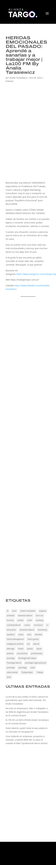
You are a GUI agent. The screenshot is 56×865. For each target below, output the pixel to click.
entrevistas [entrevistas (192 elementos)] (42, 630)
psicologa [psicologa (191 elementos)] (11, 658)
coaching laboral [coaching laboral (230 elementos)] (14, 625)
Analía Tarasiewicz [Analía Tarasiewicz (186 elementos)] (28, 611)
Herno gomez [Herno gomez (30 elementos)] (33, 639)
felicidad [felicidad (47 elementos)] (38, 634)
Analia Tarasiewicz (18, 77)
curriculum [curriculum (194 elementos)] (38, 625)
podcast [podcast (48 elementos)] (10, 653)
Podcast (9, 81)
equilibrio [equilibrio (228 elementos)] (11, 634)
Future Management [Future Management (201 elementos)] (15, 639)
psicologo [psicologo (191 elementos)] (11, 667)
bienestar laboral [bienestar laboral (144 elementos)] (25, 615)
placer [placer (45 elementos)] (39, 648)
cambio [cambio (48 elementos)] (20, 620)
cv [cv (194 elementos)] (47, 625)
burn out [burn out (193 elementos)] (39, 615)
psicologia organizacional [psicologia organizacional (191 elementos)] (35, 663)
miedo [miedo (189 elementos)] (20, 648)
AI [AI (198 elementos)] (8, 611)
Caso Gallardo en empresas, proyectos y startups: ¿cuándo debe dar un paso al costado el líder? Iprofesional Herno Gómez (27, 740)
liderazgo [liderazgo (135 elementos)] (10, 648)
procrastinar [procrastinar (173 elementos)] (22, 653)
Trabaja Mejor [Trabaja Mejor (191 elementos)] (27, 672)
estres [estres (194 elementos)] (20, 634)
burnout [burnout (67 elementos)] (10, 620)
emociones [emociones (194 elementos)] (11, 630)
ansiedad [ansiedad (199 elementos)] (10, 615)
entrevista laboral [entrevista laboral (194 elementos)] (27, 630)
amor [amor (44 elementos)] (14, 611)
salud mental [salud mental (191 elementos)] (12, 672)
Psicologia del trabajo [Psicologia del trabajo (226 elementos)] (27, 658)
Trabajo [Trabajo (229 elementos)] (40, 672)
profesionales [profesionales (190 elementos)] (36, 653)
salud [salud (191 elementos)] (32, 667)
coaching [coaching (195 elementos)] (39, 620)
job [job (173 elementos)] (28, 644)
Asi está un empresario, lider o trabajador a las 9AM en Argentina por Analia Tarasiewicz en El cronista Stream (27, 712)
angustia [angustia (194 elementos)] (42, 611)
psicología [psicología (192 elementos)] (22, 667)
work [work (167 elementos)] (9, 677)
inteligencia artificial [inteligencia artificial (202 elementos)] (15, 644)
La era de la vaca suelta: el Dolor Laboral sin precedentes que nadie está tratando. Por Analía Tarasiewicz (27, 700)
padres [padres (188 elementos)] (30, 648)
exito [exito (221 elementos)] (29, 634)
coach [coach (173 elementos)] (29, 620)
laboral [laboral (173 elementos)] (36, 644)
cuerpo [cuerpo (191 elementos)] (27, 625)
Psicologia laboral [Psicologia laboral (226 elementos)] (14, 663)
